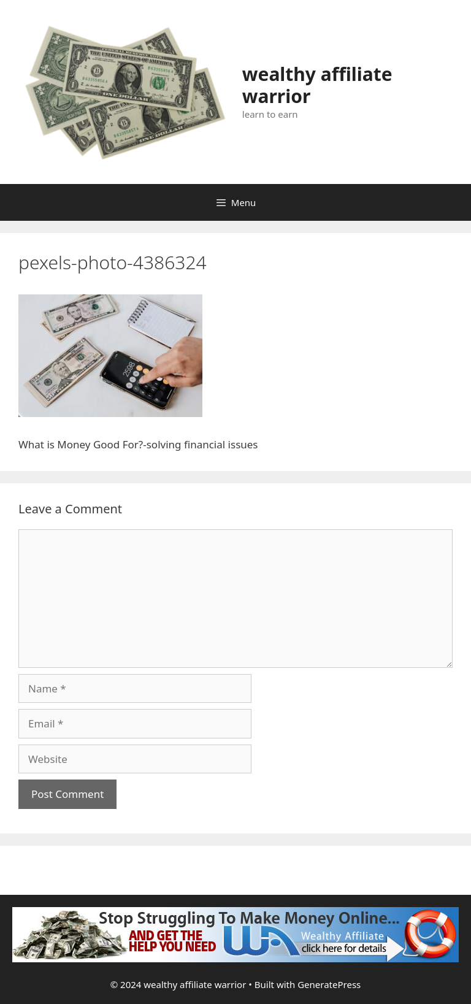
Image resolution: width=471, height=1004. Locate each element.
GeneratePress (329, 984)
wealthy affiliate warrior (317, 85)
